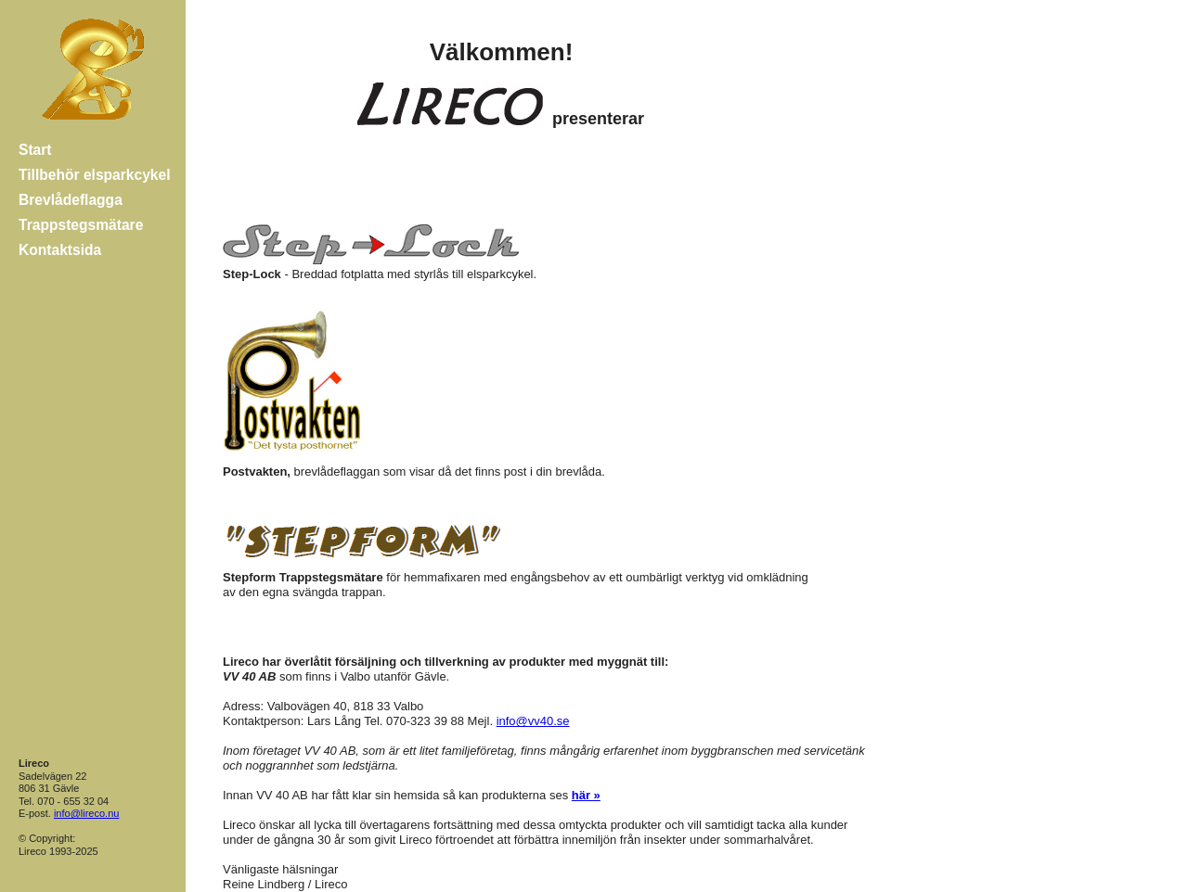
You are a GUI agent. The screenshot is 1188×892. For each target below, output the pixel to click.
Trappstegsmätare (81, 225)
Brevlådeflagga (71, 200)
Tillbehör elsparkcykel (95, 175)
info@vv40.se (533, 721)
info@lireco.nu (86, 813)
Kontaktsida (60, 250)
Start (35, 150)
